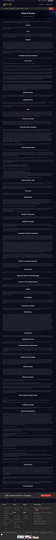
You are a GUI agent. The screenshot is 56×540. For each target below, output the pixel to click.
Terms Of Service (30, 16)
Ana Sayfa (24, 16)
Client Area (51, 0)
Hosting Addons (6, 523)
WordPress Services (16, 527)
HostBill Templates (16, 519)
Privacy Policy (50, 532)
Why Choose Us (26, 509)
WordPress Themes (16, 515)
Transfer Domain (16, 509)
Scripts (14, 523)
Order (51, 8)
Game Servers (5, 517)
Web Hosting (12, 8)
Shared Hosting (6, 507)
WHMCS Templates (29, 532)
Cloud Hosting (5, 515)
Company (17, 8)
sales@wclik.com (37, 516)
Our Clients (42, 4)
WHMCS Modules (16, 521)
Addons (22, 8)
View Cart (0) (45, 0)
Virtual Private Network (7, 519)
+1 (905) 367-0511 (37, 518)
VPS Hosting (5, 511)
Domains (7, 8)
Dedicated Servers (6, 513)
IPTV (4, 521)
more (37, 509)
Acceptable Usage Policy (21, 111)
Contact (40, 0)
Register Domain (16, 507)
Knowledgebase (50, 4)
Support (26, 8)
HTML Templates (16, 517)
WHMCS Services (16, 525)
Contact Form (26, 515)
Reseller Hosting (6, 509)
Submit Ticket (26, 517)
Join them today (46, 495)
